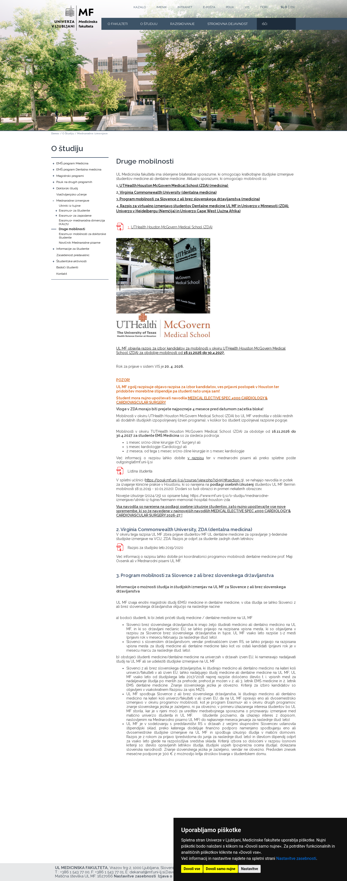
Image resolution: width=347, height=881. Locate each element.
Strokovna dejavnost (227, 24)
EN (292, 7)
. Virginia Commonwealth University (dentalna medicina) (167, 192)
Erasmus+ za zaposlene (75, 215)
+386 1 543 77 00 (74, 872)
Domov (55, 133)
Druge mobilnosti (72, 229)
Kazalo (140, 7)
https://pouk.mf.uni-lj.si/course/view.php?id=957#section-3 (194, 480)
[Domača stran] (74, 18)
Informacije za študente (72, 249)
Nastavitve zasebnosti (296, 858)
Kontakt (61, 273)
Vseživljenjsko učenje (71, 194)
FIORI (264, 7)
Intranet (185, 7)
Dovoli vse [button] (192, 869)
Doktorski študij (67, 188)
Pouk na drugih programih (74, 182)
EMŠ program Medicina (72, 163)
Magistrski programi (70, 176)
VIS (247, 7)
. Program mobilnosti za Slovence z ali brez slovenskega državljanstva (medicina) (189, 199)
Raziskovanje (182, 24)
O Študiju (148, 24)
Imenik (161, 7)
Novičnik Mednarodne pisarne (79, 242)
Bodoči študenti (67, 267)
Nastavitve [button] (249, 869)
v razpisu (196, 458)
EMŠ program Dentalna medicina (78, 169)
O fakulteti (118, 24)
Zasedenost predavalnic (72, 255)
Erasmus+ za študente (74, 210)
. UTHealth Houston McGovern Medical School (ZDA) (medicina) (173, 185)
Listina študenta (140, 471)
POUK (230, 7)
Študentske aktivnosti (71, 261)
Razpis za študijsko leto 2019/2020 (156, 548)
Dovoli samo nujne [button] (220, 869)
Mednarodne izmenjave (92, 133)
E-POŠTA (209, 7)
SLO (284, 7)
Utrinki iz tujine (70, 205)
